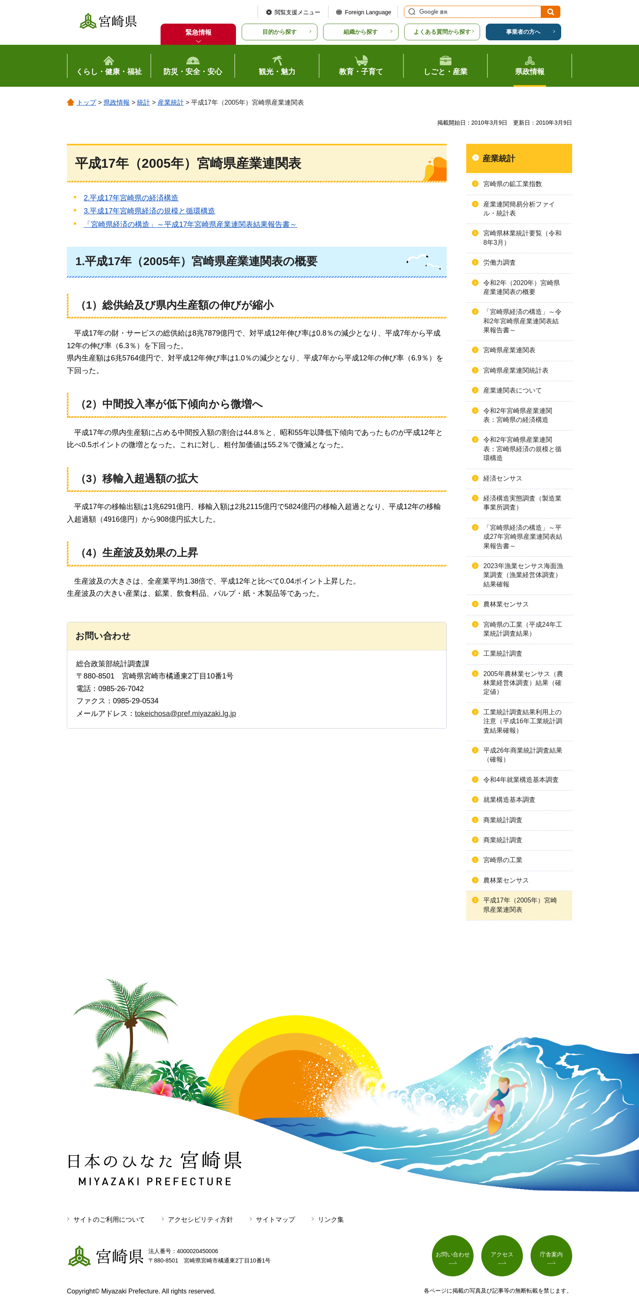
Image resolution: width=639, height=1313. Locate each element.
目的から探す (279, 32)
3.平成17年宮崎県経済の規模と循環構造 (149, 211)
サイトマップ (275, 1219)
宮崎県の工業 (502, 859)
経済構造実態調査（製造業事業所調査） (522, 503)
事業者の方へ (523, 32)
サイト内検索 (411, 12)
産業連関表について (512, 390)
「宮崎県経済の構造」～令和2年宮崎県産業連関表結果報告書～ (522, 321)
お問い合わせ (453, 1254)
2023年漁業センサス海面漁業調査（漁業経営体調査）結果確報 (523, 575)
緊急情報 (198, 32)
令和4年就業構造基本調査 (521, 779)
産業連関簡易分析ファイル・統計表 (519, 209)
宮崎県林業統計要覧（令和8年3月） (522, 238)
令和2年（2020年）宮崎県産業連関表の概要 (521, 287)
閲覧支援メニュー (297, 12)
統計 (143, 102)
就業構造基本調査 (509, 799)
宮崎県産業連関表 (509, 350)
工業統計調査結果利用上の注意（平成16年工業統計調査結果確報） (522, 721)
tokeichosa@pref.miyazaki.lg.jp (185, 713)
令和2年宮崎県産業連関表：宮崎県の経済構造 (517, 415)
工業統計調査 (502, 653)
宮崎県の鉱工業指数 (512, 183)
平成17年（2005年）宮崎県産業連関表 (520, 905)
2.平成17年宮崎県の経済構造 (131, 198)
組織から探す (361, 32)
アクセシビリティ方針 (200, 1219)
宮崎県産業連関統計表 (516, 370)
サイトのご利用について (109, 1219)
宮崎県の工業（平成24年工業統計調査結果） (522, 629)
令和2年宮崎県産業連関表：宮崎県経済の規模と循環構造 (522, 448)
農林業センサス (506, 604)
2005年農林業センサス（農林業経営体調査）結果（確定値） (523, 683)
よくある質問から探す (442, 32)
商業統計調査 (502, 820)
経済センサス (502, 478)
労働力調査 (499, 262)
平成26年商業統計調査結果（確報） (522, 755)
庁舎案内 (551, 1254)
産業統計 (171, 102)
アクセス (502, 1254)
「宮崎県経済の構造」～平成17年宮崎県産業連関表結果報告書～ (190, 224)
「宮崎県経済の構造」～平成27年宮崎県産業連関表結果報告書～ (522, 536)
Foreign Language (368, 12)
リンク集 (331, 1219)
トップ (86, 102)
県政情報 (117, 102)
